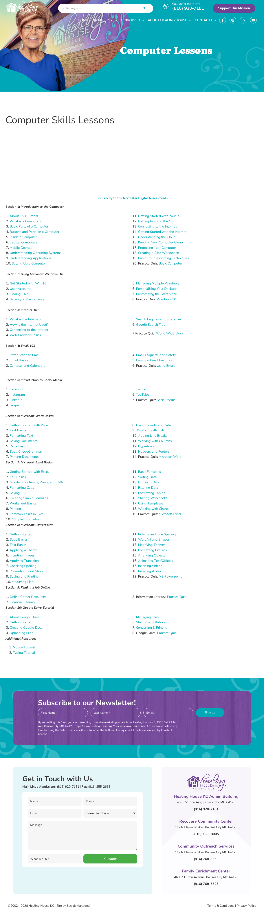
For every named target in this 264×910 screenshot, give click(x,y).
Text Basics (18, 430)
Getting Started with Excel (29, 471)
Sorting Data (147, 477)
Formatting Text (21, 435)
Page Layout (19, 446)
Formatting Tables (151, 493)
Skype (14, 405)
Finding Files (19, 294)
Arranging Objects (151, 555)
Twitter (141, 389)
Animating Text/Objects (155, 560)
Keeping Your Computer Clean (160, 242)
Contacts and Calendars (27, 365)
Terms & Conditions (220, 906)
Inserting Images (22, 555)
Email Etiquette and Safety (156, 355)
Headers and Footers (154, 451)
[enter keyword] (105, 8)
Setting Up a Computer (29, 263)
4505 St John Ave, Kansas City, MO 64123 (206, 802)
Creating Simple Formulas (29, 498)
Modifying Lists (23, 582)
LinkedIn (16, 400)
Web (14, 335)
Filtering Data (148, 487)
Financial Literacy (22, 602)
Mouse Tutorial (24, 647)
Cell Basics (18, 477)
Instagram (17, 394)
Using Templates (150, 503)
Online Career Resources (28, 597)
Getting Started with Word (29, 425)
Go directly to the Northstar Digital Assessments (132, 198)
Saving (15, 493)
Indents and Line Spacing (157, 534)
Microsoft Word (170, 456)
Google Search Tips (150, 324)
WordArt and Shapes (154, 539)
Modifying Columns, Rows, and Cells (37, 482)
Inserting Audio (149, 571)
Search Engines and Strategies (159, 319)
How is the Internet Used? (29, 324)
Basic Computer (170, 263)
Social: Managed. (78, 906)
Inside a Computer (23, 237)
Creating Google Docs (26, 627)
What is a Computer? (25, 221)
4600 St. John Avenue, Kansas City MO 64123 (206, 877)
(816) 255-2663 (99, 787)
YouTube (142, 394)
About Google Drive (24, 617)
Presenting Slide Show (26, 571)
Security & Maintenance (27, 299)
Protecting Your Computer (157, 247)
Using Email (166, 365)
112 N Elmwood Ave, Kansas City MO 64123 (206, 827)
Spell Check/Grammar (26, 451)
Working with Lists (151, 430)
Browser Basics (29, 335)
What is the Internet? (25, 319)
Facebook (17, 389)
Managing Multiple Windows (157, 283)
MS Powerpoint (170, 576)
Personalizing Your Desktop (156, 288)
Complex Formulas (25, 519)
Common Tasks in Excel (27, 514)
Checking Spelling (23, 566)
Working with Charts (153, 508)
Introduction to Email (25, 355)
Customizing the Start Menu (156, 294)
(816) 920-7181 (188, 8)
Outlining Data (149, 482)
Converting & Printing (151, 627)
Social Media (166, 400)
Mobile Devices (21, 247)
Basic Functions (149, 471)
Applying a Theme (23, 550)
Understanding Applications (30, 258)
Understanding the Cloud (157, 237)
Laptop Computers (23, 242)
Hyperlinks (146, 446)
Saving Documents (23, 441)
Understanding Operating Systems (35, 253)
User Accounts (20, 288)
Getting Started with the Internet (162, 232)
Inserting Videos (150, 566)
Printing (15, 508)
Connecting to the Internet (157, 226)
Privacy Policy (246, 906)
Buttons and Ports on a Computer (34, 232)
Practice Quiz (176, 597)
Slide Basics (19, 539)
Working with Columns (155, 441)
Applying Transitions (25, 560)
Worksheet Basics (23, 503)
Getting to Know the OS (155, 221)
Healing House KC (41, 906)
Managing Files (147, 617)
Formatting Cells (22, 487)
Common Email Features (154, 360)
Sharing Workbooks (152, 498)
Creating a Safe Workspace (158, 253)
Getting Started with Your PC (159, 216)
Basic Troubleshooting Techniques (163, 258)
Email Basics (19, 360)
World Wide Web (169, 333)
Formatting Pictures (152, 550)
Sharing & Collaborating (153, 622)
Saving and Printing (24, 576)
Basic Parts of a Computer (29, 226)
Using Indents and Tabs (154, 425)
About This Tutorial (24, 216)
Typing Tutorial (24, 652)
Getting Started (21, 534)
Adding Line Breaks (152, 435)
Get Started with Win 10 (28, 283)
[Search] (144, 8)
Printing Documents (24, 456)
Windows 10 (166, 299)
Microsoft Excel (170, 514)
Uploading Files (21, 633)
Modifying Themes (152, 545)
